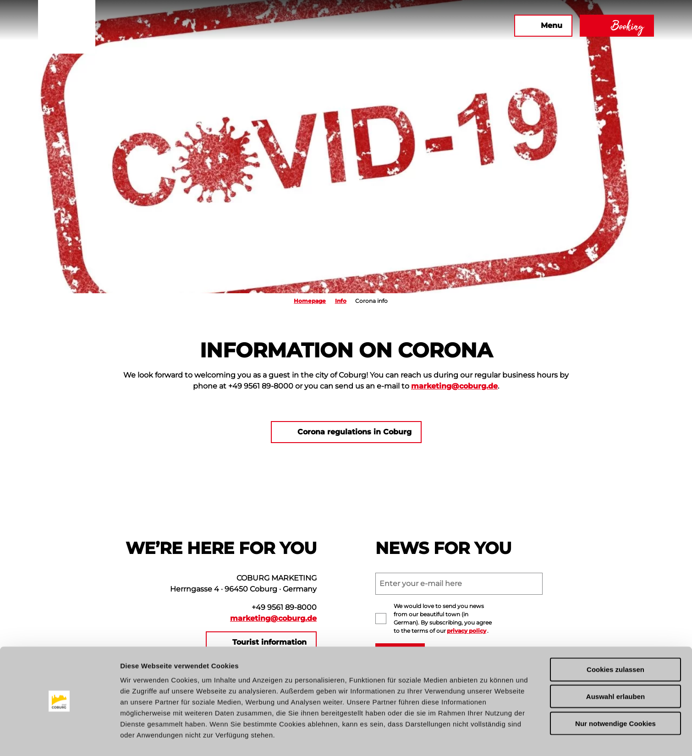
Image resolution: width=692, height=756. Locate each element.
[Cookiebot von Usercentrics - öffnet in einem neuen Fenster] (59, 738)
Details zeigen (487, 738)
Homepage (310, 300)
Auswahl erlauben (615, 670)
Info (340, 300)
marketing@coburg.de (454, 386)
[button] (408, 26)
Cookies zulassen (615, 642)
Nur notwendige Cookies (615, 697)
